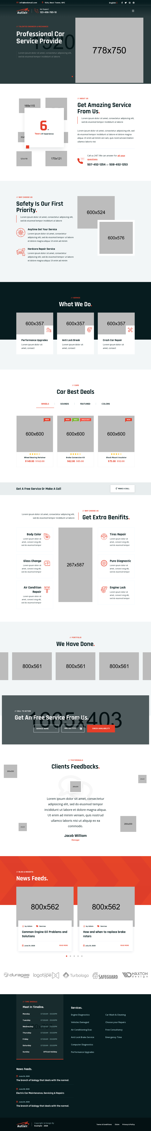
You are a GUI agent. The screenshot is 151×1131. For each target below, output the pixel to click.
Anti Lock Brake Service (82, 1037)
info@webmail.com (26, 2)
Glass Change (32, 561)
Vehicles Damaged (80, 1022)
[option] (75, 42)
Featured (85, 403)
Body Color (34, 534)
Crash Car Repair (112, 340)
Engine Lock (118, 587)
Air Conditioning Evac (81, 1029)
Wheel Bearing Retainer (35, 457)
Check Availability (101, 728)
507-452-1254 (96, 164)
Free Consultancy (114, 1029)
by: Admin (27, 926)
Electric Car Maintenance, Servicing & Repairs (40, 1093)
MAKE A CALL (122, 488)
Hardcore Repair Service (41, 249)
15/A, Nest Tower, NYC (53, 2)
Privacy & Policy (128, 1124)
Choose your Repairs (115, 1022)
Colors (106, 403)
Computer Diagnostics (82, 1044)
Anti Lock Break (71, 340)
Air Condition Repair (32, 589)
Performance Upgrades (34, 340)
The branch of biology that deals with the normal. (42, 1080)
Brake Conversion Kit (75, 457)
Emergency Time (113, 1037)
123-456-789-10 (48, 12)
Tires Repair (118, 534)
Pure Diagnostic (120, 561)
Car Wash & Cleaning (115, 1014)
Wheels (45, 403)
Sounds (64, 403)
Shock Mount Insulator (116, 457)
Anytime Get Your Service (42, 229)
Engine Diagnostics (80, 1014)
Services (41, 926)
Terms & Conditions (104, 1124)
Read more (63, 945)
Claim (117, 1124)
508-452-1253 (118, 164)
